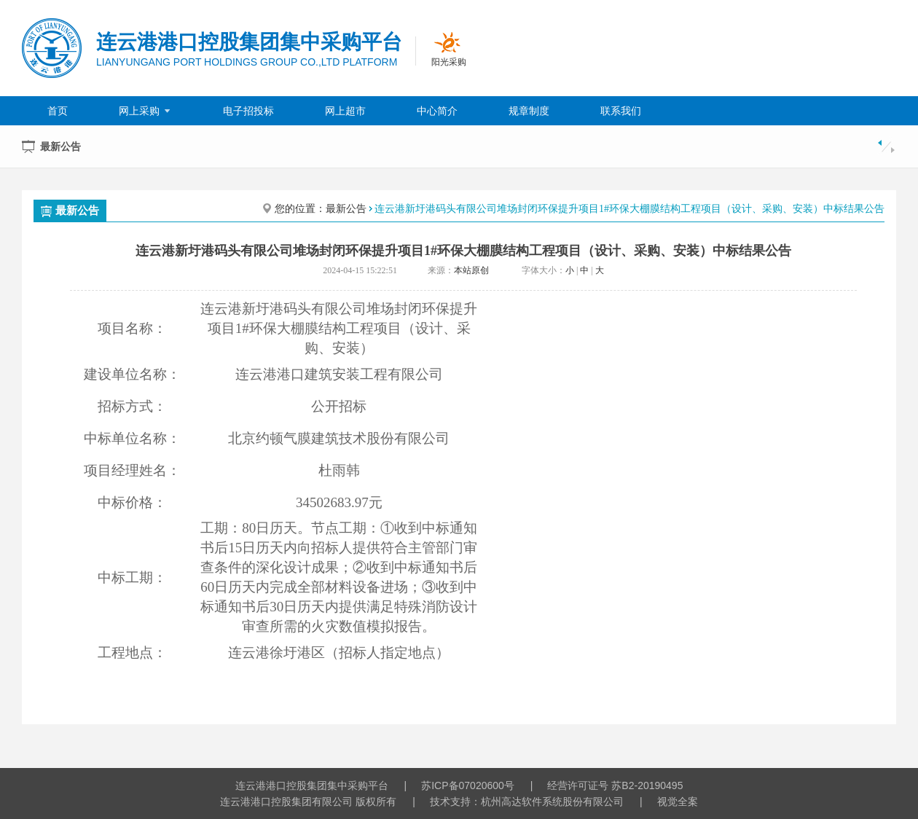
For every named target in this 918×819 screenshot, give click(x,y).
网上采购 (145, 111)
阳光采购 (448, 62)
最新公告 (70, 211)
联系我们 (620, 111)
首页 (57, 111)
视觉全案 (677, 801)
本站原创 (471, 270)
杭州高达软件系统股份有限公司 (552, 801)
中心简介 (437, 111)
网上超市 (345, 111)
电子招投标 (248, 111)
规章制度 (529, 111)
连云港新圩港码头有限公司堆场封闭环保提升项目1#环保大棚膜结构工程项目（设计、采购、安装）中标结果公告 (629, 208)
